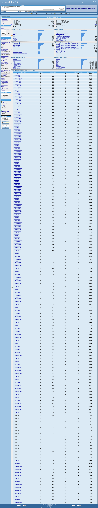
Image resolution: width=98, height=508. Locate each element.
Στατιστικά (3, 100)
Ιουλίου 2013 (16, 304)
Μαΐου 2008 (16, 397)
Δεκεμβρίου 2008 (17, 386)
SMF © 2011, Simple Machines (52, 504)
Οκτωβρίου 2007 (17, 407)
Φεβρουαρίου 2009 (18, 383)
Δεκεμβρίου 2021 (17, 153)
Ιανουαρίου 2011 (17, 349)
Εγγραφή (67, 13)
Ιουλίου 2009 (16, 376)
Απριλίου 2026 (17, 75)
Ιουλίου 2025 (16, 88)
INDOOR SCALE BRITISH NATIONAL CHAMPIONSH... (5, 63)
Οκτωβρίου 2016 (17, 246)
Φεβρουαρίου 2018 (18, 222)
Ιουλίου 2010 (16, 358)
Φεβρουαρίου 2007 (18, 466)
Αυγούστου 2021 (17, 159)
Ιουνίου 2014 (16, 288)
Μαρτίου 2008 (17, 400)
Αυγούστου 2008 (17, 392)
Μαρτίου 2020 (17, 184)
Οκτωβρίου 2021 (17, 156)
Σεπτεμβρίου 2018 (18, 211)
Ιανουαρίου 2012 (17, 331)
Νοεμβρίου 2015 (17, 262)
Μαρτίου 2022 (17, 148)
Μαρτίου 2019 (17, 202)
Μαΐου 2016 (16, 253)
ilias (13, 36)
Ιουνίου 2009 (16, 377)
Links (3, 21)
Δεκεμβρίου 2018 (17, 207)
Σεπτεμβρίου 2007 (18, 409)
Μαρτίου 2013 (17, 310)
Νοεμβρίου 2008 (17, 388)
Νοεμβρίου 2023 (17, 118)
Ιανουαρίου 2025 (17, 97)
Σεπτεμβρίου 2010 (18, 355)
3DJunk (14, 67)
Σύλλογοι (3, 22)
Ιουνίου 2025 (16, 90)
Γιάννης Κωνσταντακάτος (17, 35)
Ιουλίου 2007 (16, 412)
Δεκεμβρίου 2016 (17, 243)
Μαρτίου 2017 (17, 238)
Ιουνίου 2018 (16, 216)
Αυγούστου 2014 (17, 285)
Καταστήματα (4, 19)
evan (14, 34)
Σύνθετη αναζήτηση (34, 11)
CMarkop (3, 79)
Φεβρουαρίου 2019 (18, 204)
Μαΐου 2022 (16, 145)
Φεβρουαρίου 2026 (18, 78)
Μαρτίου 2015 (17, 274)
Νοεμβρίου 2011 (17, 334)
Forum (37, 13)
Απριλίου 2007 (17, 463)
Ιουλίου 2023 (16, 124)
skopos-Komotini (59, 68)
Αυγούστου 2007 (17, 410)
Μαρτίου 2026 (17, 76)
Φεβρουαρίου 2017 (18, 240)
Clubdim (23, 5)
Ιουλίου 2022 (16, 142)
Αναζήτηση (50, 13)
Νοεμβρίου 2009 (17, 370)
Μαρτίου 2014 (17, 292)
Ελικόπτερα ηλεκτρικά (60, 34)
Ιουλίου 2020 (16, 178)
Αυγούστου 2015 (17, 267)
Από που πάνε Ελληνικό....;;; (18, 51)
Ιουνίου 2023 (16, 126)
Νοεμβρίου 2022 (17, 136)
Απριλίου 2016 (17, 255)
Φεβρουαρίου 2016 (18, 258)
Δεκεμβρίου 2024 (17, 99)
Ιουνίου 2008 (16, 395)
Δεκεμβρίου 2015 (17, 261)
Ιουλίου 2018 (16, 214)
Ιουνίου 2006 (16, 478)
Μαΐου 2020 (16, 181)
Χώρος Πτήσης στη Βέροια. (5, 53)
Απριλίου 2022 (17, 147)
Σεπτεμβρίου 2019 (18, 193)
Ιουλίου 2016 (16, 250)
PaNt (14, 62)
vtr (13, 37)
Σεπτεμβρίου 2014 (18, 283)
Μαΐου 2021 (16, 163)
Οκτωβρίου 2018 (17, 210)
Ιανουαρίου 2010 (17, 367)
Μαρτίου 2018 (17, 220)
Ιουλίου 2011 (16, 340)
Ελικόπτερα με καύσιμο (60, 35)
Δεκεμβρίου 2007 (17, 404)
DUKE (57, 62)
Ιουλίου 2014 (16, 286)
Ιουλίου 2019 (16, 196)
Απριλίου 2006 (17, 481)
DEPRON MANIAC (5, 82)
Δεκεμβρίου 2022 (17, 135)
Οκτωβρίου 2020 (17, 174)
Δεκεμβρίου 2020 (17, 171)
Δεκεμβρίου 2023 (17, 117)
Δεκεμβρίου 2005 (17, 487)
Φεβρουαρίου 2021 (18, 168)
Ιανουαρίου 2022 (17, 151)
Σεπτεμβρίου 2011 (18, 337)
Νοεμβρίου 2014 (17, 280)
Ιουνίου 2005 (16, 496)
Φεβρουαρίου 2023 (18, 132)
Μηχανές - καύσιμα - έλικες (61, 40)
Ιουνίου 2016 (16, 252)
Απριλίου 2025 (17, 93)
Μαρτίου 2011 (17, 346)
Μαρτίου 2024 (17, 112)
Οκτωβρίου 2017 (17, 228)
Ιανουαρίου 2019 (17, 205)
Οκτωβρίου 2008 (17, 389)
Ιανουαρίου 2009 (17, 385)
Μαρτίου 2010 (17, 364)
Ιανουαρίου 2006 (17, 485)
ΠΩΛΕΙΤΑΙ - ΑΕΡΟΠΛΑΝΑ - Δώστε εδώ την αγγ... (5, 50)
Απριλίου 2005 (17, 499)
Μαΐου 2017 (16, 235)
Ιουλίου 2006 (16, 476)
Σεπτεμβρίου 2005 (18, 491)
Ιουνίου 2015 (16, 270)
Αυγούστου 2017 (17, 231)
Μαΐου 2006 (16, 479)
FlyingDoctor (4, 75)
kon (2, 47)
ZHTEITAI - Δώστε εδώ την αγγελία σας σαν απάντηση (66, 47)
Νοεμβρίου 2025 (17, 82)
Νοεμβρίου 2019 (17, 190)
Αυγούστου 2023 (17, 123)
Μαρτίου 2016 (17, 256)
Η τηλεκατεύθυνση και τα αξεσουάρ (62, 37)
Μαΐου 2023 (16, 127)
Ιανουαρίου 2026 (17, 79)
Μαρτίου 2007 (17, 464)
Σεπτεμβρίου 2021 (18, 157)
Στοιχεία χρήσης (4, 25)
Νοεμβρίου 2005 (17, 488)
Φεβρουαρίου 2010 (18, 365)
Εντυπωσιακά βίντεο (16, 48)
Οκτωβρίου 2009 (17, 371)
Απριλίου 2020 (17, 183)
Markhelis (15, 33)
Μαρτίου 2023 (17, 130)
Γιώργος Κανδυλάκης (17, 63)
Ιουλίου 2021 (16, 160)
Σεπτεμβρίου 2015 (18, 265)
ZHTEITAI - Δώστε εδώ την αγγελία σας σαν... (4, 56)
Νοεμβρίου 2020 (17, 172)
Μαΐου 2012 (16, 325)
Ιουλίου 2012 (16, 322)
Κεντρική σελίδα (5, 20)
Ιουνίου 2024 (16, 108)
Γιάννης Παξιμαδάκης (17, 64)
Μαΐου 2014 (16, 289)
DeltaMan (15, 39)
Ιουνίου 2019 (16, 198)
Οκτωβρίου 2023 (17, 120)
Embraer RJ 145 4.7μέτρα (4, 59)
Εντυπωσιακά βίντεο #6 (4, 39)
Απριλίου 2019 (17, 201)
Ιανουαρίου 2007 (17, 467)
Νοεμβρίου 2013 (17, 298)
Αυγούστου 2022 (17, 141)
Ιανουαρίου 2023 (17, 133)
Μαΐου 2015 (16, 271)
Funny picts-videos (59, 50)
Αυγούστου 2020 (17, 177)
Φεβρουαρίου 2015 (18, 276)
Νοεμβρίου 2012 (17, 316)
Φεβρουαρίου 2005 (18, 502)
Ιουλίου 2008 (16, 394)
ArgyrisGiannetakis (16, 30)
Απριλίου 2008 (17, 398)
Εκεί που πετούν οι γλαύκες (18, 46)
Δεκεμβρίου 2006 (17, 469)
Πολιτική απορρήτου (49, 505)
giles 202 (57, 63)
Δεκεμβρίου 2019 (17, 189)
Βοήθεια (46, 13)
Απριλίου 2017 (17, 237)
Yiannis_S (3, 67)
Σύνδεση (62, 13)
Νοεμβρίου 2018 (17, 208)
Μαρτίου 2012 (17, 328)
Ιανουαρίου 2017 (17, 241)
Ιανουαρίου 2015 (17, 277)
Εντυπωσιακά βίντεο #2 (60, 53)
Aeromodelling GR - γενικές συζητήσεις (63, 30)
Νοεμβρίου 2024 (17, 100)
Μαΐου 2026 (16, 73)
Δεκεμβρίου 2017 (17, 225)
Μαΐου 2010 (16, 361)
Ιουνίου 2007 (16, 460)
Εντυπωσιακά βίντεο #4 (17, 47)
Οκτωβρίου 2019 (17, 192)
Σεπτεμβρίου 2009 (18, 373)
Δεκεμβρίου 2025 (17, 81)
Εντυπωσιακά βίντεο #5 (17, 44)
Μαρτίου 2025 (17, 94)
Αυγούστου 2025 (17, 87)
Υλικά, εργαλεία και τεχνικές (61, 38)
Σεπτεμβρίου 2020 (18, 175)
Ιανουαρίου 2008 (17, 403)
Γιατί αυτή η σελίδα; (5, 23)
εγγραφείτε (18, 6)
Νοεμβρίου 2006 (17, 470)
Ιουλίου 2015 (16, 268)
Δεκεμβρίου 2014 (17, 279)
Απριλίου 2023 (17, 129)
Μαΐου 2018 (16, 217)
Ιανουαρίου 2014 (17, 295)
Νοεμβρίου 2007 (17, 406)
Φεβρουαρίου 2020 (18, 186)
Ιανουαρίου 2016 (17, 259)
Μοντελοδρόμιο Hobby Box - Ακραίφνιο (20, 53)
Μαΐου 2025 (16, 91)
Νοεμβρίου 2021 (17, 154)
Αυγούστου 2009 (17, 374)
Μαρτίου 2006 (17, 482)
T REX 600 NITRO (16, 45)
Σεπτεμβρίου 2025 (18, 85)
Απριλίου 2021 (17, 165)
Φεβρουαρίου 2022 (18, 150)
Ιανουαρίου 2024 (17, 115)
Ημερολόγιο (57, 13)
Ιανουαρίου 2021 (17, 169)
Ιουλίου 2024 (16, 106)
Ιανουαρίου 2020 (17, 187)
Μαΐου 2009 (16, 379)
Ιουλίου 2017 (16, 232)
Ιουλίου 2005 (16, 494)
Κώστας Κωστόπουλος (17, 60)
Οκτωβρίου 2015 (17, 264)
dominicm (15, 59)
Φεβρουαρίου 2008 (18, 401)
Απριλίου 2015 (17, 273)
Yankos (14, 40)
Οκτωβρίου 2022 (17, 138)
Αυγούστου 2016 (17, 249)
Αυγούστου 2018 (17, 213)
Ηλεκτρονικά (58, 39)
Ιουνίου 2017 (16, 234)
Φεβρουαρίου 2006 (18, 484)
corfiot (2, 114)
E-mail (22, 3)
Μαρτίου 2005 (17, 500)
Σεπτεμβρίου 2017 (18, 229)
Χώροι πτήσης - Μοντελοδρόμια (62, 33)
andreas (14, 38)
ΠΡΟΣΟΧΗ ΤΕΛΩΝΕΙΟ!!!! (4, 81)
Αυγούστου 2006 (17, 475)
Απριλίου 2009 (17, 380)
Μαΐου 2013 (16, 307)
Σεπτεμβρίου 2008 (18, 391)
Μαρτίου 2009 (17, 382)
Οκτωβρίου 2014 (17, 282)
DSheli (57, 61)
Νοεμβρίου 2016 (17, 244)
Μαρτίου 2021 (17, 166)
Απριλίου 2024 (17, 111)
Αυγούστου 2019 (17, 195)
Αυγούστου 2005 (17, 493)
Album (41, 13)
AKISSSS (3, 43)
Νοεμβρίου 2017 (17, 226)
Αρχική (33, 13)
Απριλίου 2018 (17, 219)
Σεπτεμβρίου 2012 (18, 319)
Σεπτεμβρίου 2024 (18, 103)
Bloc (52, 506)
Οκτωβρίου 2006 (17, 472)
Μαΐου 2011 (16, 343)
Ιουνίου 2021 (16, 162)
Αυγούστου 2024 (17, 105)
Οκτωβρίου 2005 (17, 490)
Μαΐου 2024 (16, 109)
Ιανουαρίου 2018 (17, 223)
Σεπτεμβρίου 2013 (18, 301)
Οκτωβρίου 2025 (17, 84)
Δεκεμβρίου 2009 (17, 368)
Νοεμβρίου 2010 (17, 352)
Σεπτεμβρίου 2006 (18, 473)
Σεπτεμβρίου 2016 (18, 247)
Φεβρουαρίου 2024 (18, 114)
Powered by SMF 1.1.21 (44, 504)
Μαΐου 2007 (16, 461)
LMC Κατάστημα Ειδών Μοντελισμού (4, 74)
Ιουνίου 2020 (16, 180)
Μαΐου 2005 (16, 497)
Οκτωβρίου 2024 (17, 102)
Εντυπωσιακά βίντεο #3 (17, 52)
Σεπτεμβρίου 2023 (18, 121)
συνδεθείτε (14, 6)
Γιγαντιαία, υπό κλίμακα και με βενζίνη (63, 36)
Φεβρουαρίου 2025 (18, 96)
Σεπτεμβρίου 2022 (18, 139)
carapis (3, 60)
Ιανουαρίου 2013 (17, 313)
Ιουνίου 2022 (16, 144)
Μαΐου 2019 (16, 199)
